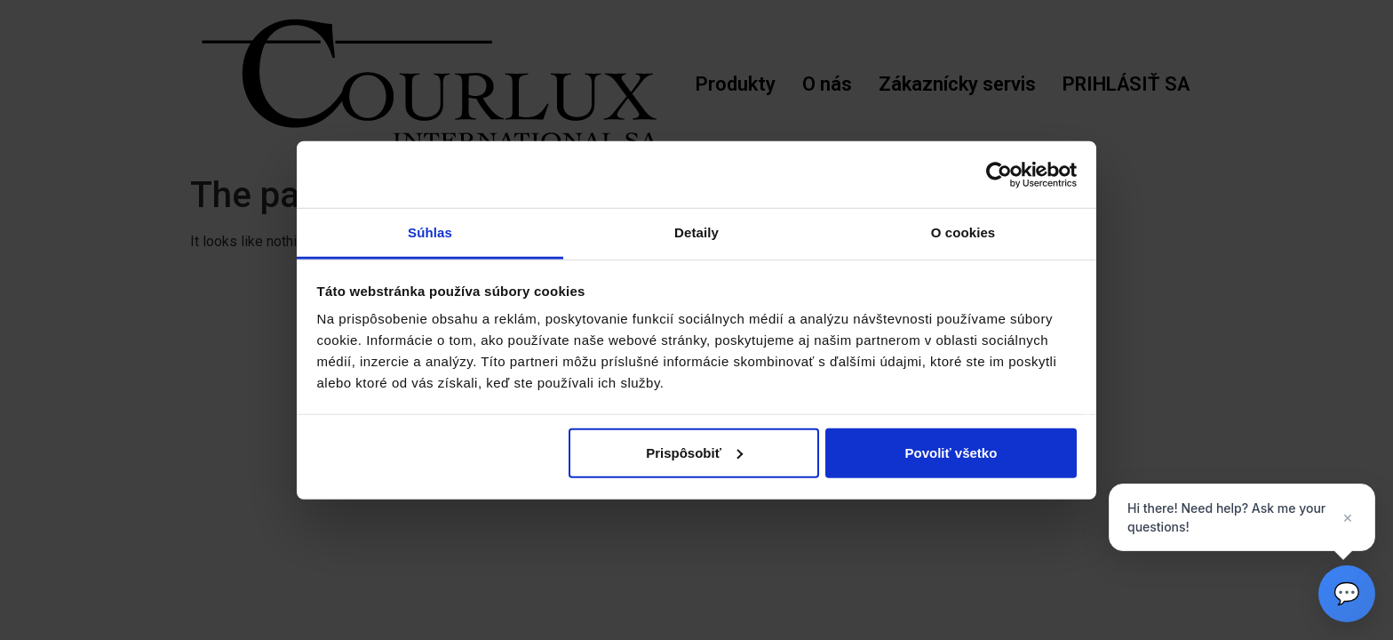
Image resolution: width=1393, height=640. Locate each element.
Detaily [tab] (696, 232)
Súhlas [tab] (430, 232)
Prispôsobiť (694, 452)
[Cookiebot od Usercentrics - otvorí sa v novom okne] (999, 174)
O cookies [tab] (963, 232)
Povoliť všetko (950, 452)
